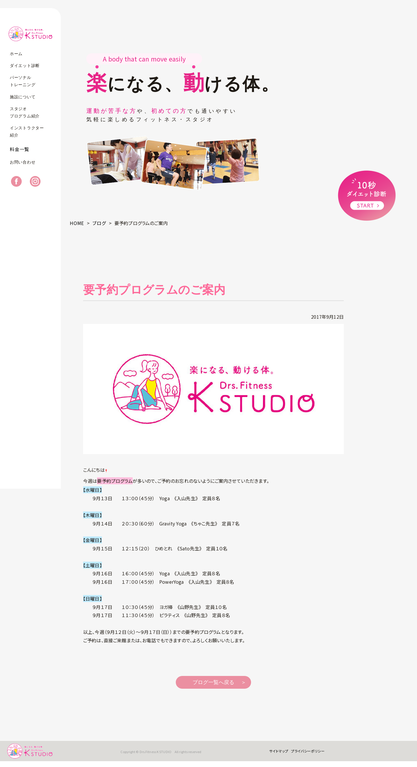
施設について (22, 97)
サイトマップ (274, 753)
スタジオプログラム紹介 (25, 112)
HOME (77, 223)
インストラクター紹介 (27, 131)
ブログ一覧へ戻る (213, 682)
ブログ (99, 223)
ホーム (16, 54)
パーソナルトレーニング (22, 81)
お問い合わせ (22, 168)
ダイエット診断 (25, 66)
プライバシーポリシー (304, 753)
